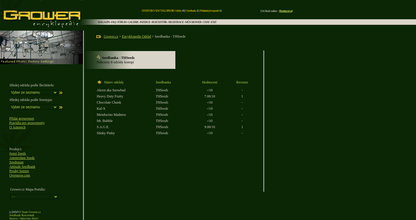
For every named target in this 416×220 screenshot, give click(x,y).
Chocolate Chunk (109, 102)
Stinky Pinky (106, 133)
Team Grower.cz (31, 212)
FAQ (113, 22)
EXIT (213, 22)
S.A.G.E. (103, 127)
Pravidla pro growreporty (27, 123)
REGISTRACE (176, 22)
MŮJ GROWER (193, 22)
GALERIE (133, 22)
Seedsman (16, 162)
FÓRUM (121, 22)
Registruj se (285, 11)
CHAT (206, 22)
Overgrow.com (19, 175)
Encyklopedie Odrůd (136, 36)
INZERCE (145, 22)
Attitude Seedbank (22, 167)
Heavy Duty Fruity (110, 96)
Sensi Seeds (17, 153)
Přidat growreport (21, 118)
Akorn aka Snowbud (111, 90)
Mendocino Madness (111, 115)
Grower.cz (111, 36)
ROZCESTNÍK (159, 22)
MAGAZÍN (104, 22)
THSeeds (162, 90)
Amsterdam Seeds (22, 158)
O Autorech (17, 127)
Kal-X (101, 108)
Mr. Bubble (105, 121)
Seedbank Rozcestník (21, 215)
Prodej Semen (19, 171)
